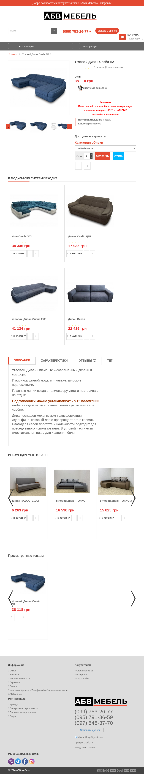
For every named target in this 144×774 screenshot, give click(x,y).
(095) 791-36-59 (94, 717)
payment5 (126, 770)
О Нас (13, 670)
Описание (22, 360)
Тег (110, 360)
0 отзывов (99, 67)
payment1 (100, 770)
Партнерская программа (23, 712)
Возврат (14, 686)
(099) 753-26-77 (94, 711)
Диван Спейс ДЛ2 (79, 236)
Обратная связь (84, 670)
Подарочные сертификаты (24, 708)
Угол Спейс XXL (22, 236)
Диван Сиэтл (76, 319)
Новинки (14, 674)
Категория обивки (89, 142)
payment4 (120, 770)
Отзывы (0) (87, 360)
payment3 (113, 770)
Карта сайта (82, 678)
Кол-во (80, 156)
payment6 (133, 770)
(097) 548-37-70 (94, 723)
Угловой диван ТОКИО (70, 500)
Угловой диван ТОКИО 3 (116, 500)
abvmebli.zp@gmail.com (90, 737)
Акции (13, 716)
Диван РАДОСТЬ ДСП (26, 500)
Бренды (14, 704)
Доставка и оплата (20, 678)
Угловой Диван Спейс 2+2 (29, 319)
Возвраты (81, 674)
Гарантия (15, 682)
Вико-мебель (104, 119)
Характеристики (54, 360)
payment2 (106, 770)
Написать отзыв (114, 67)
